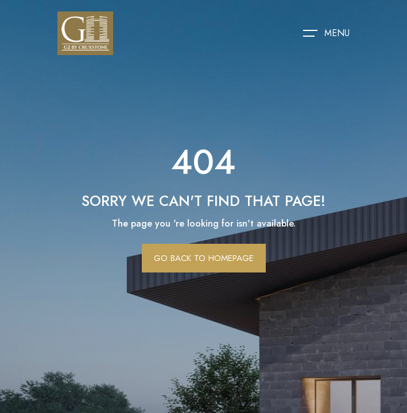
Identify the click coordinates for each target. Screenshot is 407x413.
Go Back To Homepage (204, 258)
